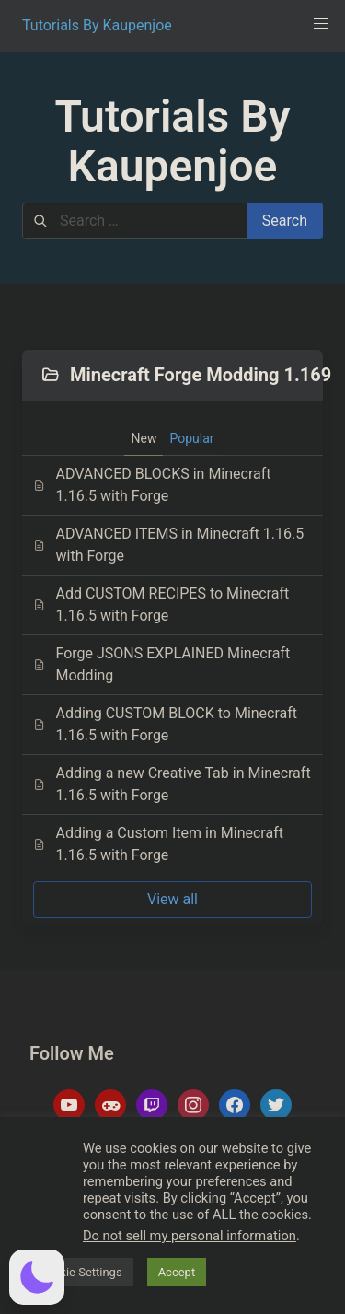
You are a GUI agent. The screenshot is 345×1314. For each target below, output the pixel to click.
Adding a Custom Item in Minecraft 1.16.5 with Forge (158, 844)
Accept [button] (177, 1272)
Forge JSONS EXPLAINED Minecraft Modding (161, 664)
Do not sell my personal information (189, 1235)
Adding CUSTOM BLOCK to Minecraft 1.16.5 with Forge (165, 724)
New (143, 438)
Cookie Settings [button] (80, 1272)
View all (172, 899)
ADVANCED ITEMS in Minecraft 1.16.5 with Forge (168, 544)
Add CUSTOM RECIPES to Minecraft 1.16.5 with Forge (161, 604)
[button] (321, 24)
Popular (191, 438)
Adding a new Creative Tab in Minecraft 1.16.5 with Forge (172, 784)
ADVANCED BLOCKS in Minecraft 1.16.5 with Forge (152, 485)
